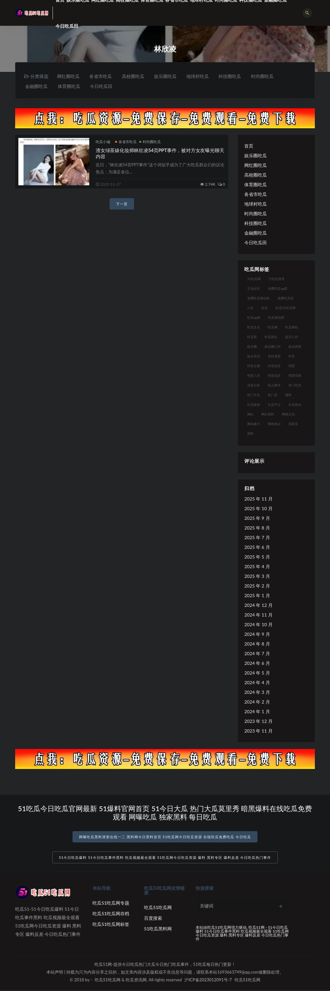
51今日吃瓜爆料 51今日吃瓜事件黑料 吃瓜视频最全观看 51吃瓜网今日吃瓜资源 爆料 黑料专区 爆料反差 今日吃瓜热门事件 (165, 858)
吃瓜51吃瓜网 (158, 908)
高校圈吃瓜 (134, 76)
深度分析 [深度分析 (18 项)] (253, 385)
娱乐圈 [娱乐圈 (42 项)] (252, 347)
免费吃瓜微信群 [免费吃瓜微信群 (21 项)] (258, 298)
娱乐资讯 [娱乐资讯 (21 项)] (253, 356)
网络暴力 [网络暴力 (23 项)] (253, 424)
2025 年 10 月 (258, 508)
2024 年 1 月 (257, 711)
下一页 (122, 204)
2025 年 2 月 (257, 586)
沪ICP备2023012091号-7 (208, 980)
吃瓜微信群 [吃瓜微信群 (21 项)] (276, 318)
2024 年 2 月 (257, 702)
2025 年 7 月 (257, 537)
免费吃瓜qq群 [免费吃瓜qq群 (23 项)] (277, 289)
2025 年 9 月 (257, 518)
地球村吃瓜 (200, 76)
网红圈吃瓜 (68, 76)
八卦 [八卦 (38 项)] (250, 308)
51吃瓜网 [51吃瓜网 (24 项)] (254, 279)
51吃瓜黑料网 (158, 929)
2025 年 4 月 (257, 566)
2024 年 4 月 (257, 682)
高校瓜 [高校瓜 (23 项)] (293, 424)
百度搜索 (153, 919)
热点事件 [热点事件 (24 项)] (274, 385)
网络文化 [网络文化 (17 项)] (288, 414)
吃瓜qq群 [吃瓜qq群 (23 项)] (253, 318)
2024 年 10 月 (258, 624)
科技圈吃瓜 (233, 76)
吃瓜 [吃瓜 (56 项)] (264, 308)
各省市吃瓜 (101, 76)
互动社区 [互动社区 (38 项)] (253, 289)
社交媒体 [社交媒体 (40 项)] (253, 405)
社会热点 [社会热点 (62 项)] (294, 405)
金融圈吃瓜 (36, 86)
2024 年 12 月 (258, 605)
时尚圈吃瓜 (266, 76)
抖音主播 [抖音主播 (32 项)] (253, 366)
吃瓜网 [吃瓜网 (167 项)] (272, 327)
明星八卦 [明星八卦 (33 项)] (253, 376)
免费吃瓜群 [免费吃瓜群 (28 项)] (285, 298)
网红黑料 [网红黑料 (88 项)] (267, 414)
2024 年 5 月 (257, 673)
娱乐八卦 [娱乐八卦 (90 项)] (291, 337)
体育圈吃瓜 (69, 86)
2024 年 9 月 (257, 634)
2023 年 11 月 (258, 731)
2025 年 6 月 (257, 547)
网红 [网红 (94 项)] (250, 414)
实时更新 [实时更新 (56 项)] (274, 356)
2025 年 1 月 (257, 595)
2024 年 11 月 (258, 615)
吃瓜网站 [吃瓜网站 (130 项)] (291, 327)
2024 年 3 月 (257, 692)
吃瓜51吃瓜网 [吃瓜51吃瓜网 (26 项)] (286, 308)
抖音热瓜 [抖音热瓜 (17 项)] (274, 366)
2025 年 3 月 (257, 576)
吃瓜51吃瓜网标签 (110, 925)
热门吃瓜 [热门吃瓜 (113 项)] (294, 385)
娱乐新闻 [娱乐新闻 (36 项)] (294, 347)
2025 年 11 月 (258, 499)
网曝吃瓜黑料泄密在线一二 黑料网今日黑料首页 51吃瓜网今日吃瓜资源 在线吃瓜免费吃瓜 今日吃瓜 (165, 837)
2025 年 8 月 (257, 528)
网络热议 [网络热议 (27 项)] (274, 424)
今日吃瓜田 (66, 26)
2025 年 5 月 (257, 557)
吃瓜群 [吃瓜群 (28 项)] (252, 337)
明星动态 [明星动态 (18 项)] (274, 376)
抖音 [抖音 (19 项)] (291, 356)
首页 (248, 146)
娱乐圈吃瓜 (167, 76)
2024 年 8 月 (257, 644)
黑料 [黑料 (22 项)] (250, 434)
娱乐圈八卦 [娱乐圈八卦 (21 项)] (273, 347)
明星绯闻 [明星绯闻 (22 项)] (294, 376)
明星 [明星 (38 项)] (291, 366)
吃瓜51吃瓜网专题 (110, 904)
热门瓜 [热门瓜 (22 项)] (272, 395)
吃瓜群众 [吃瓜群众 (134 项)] (271, 337)
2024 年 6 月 (257, 663)
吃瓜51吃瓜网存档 (110, 914)
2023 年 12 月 (258, 721)
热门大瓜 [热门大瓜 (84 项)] (253, 395)
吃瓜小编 (103, 142)
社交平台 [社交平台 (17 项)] (274, 405)
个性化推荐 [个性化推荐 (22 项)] (276, 279)
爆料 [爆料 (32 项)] (288, 395)
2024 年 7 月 (257, 653)
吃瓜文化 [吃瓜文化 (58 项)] (253, 327)
